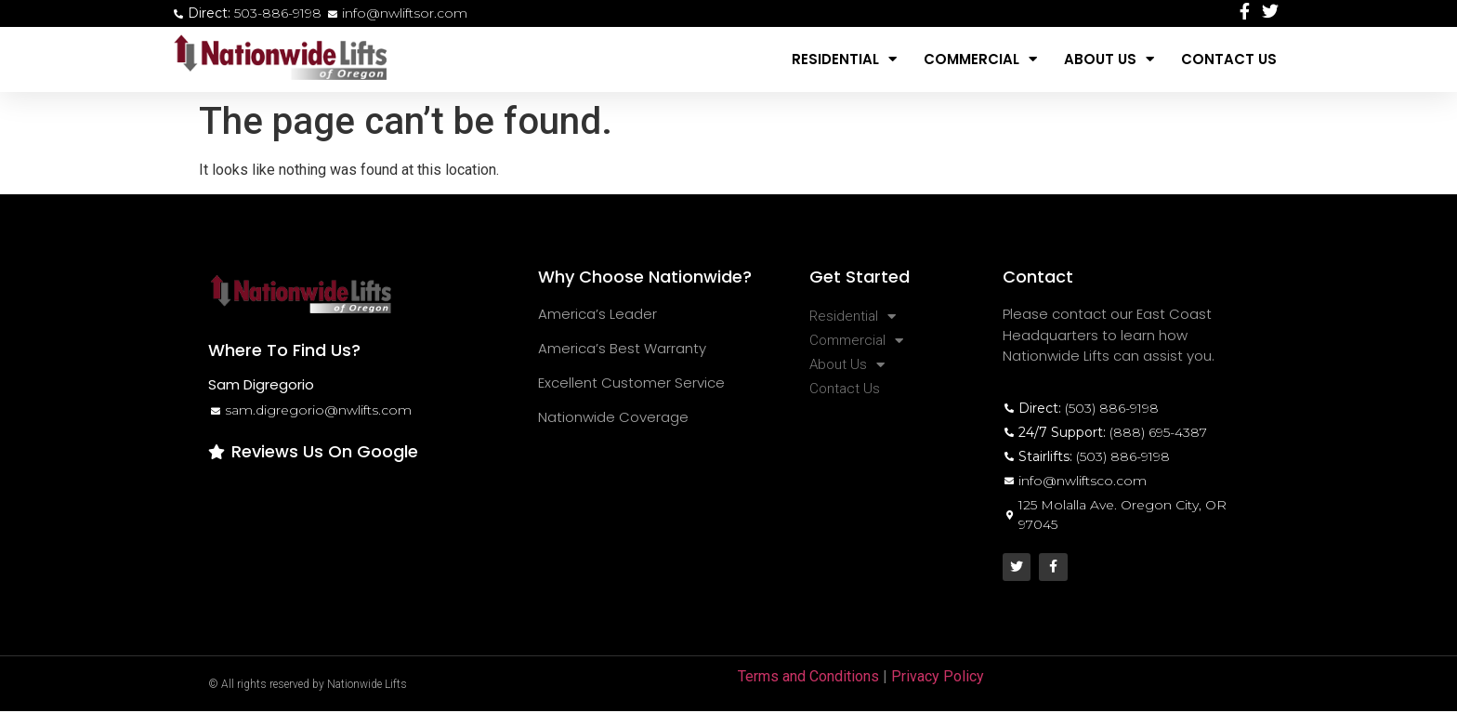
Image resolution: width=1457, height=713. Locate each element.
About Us (1109, 59)
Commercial (980, 59)
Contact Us (1229, 59)
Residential (844, 59)
